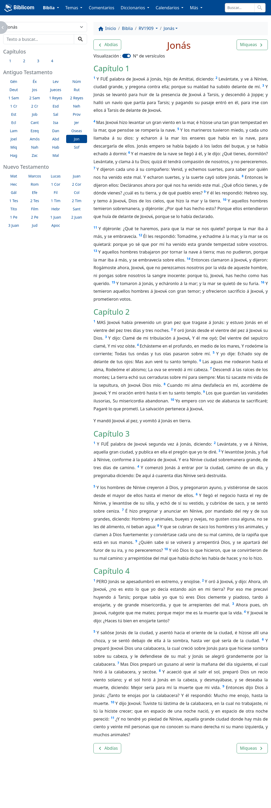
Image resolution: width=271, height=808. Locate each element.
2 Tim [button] (77, 200)
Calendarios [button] (168, 8)
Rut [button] (76, 89)
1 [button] (10, 60)
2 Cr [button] (34, 106)
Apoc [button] (55, 225)
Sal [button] (55, 114)
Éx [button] (35, 81)
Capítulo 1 (111, 68)
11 (95, 227)
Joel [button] (14, 138)
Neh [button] (76, 106)
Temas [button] (72, 8)
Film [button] (34, 208)
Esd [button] (56, 106)
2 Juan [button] (76, 217)
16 (262, 282)
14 (189, 258)
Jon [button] (76, 138)
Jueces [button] (55, 89)
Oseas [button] (76, 130)
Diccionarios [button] (133, 8)
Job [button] (35, 114)
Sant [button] (76, 208)
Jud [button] (34, 225)
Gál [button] (14, 192)
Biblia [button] (49, 8)
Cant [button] (35, 122)
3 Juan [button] (13, 225)
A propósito (52, 789)
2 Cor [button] (76, 184)
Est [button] (13, 114)
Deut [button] (14, 89)
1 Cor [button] (55, 184)
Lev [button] (55, 81)
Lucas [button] (56, 176)
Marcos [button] (34, 176)
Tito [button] (13, 208)
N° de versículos (149, 56)
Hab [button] (55, 147)
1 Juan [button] (55, 217)
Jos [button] (34, 89)
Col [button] (76, 192)
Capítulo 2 (111, 312)
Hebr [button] (55, 208)
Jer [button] (76, 122)
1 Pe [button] (13, 217)
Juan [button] (76, 176)
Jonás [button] (169, 28)
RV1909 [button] (147, 28)
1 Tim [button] (55, 200)
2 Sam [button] (34, 97)
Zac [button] (35, 155)
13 (95, 250)
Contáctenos (87, 789)
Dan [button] (55, 130)
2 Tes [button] (34, 200)
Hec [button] (13, 184)
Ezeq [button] (35, 130)
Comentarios (101, 8)
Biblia (127, 28)
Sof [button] (76, 147)
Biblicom (19, 8)
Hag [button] (13, 155)
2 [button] (24, 60)
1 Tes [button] (13, 200)
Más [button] (194, 8)
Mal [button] (55, 155)
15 (113, 282)
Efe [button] (35, 192)
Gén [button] (13, 81)
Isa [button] (55, 122)
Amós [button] (34, 138)
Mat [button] (13, 176)
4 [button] (52, 60)
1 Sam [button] (13, 97)
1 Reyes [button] (55, 97)
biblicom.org (32, 798)
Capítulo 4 (111, 571)
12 (140, 235)
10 (225, 199)
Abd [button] (55, 138)
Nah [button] (34, 147)
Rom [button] (35, 184)
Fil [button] (56, 192)
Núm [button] (76, 81)
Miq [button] (13, 147)
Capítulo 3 (111, 433)
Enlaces (23, 789)
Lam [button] (13, 130)
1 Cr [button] (13, 106)
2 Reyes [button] (76, 97)
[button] (107, 44)
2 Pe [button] (34, 217)
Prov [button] (76, 114)
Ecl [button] (13, 122)
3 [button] (38, 60)
